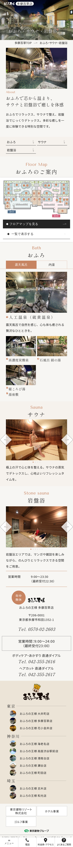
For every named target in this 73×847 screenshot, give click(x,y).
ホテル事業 (52, 811)
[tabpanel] (36, 292)
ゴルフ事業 (21, 822)
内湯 (52, 264)
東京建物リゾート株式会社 (21, 811)
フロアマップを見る (23, 224)
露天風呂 (21, 264)
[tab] (33, 462)
